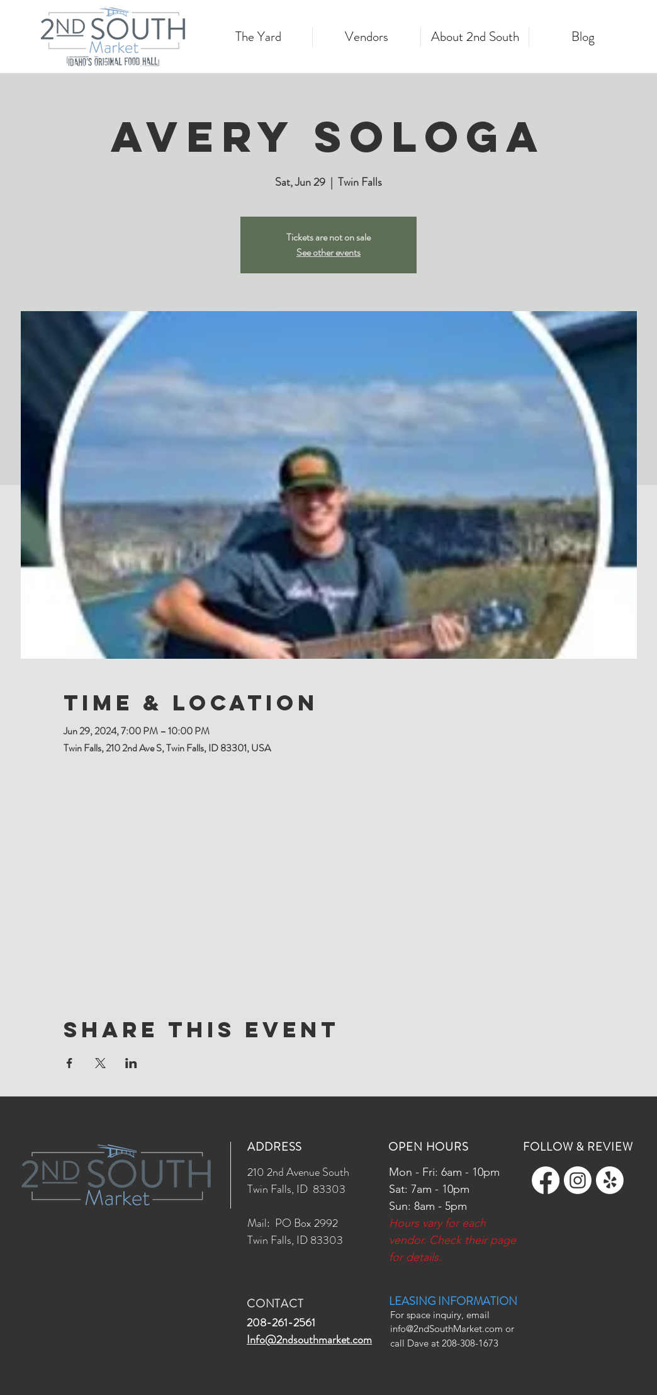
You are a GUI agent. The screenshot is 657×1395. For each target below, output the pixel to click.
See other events (328, 252)
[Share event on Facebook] (70, 1063)
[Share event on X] (100, 1063)
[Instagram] (578, 1180)
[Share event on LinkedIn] (131, 1063)
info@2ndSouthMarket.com (446, 1329)
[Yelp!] (610, 1180)
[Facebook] (545, 1180)
